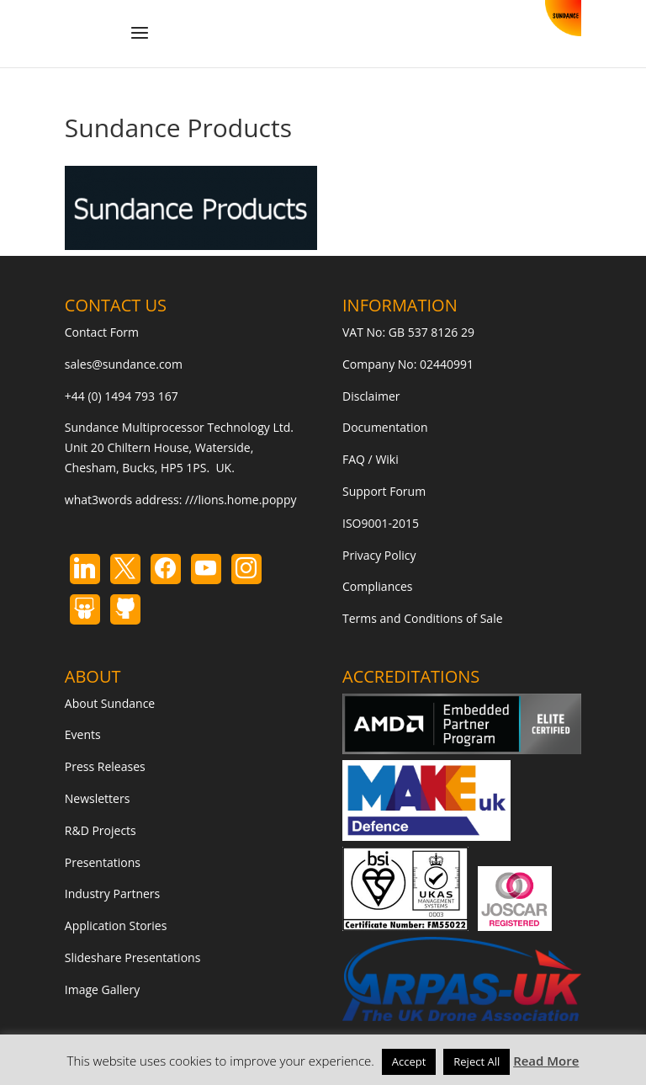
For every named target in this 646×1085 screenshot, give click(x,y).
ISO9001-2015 (380, 523)
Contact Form (102, 332)
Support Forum (384, 491)
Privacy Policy (379, 555)
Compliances (377, 586)
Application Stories (116, 925)
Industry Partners (112, 894)
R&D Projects (100, 830)
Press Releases (105, 766)
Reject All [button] (476, 1061)
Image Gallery (102, 989)
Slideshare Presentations (133, 957)
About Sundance (110, 703)
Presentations (102, 862)
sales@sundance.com (124, 364)
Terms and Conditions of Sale (422, 618)
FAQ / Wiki (370, 459)
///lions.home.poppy (240, 500)
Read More (546, 1060)
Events (83, 734)
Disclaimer (371, 396)
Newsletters (97, 798)
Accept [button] (409, 1061)
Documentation (385, 427)
